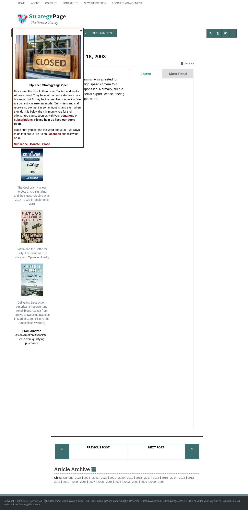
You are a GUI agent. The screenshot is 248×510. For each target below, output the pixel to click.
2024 (87, 477)
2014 (173, 477)
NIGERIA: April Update (148, 154)
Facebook (54, 134)
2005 (109, 481)
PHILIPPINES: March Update (153, 350)
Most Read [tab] (178, 74)
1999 (161, 481)
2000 (152, 481)
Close (46, 144)
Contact (51, 3)
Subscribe (21, 144)
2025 (78, 477)
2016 (156, 477)
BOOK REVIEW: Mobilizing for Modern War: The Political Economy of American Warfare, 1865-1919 (160, 381)
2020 (121, 477)
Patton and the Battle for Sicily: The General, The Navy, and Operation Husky (31, 234)
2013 (182, 477)
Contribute (70, 3)
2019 (130, 477)
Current (68, 477)
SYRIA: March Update (148, 357)
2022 (104, 477)
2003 (126, 481)
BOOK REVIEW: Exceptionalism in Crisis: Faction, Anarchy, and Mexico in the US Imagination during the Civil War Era (161, 286)
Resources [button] (103, 33)
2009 (74, 481)
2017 (147, 477)
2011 (57, 481)
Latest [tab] (146, 74)
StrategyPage (30, 501)
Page (41, 19)
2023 (95, 477)
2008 (83, 481)
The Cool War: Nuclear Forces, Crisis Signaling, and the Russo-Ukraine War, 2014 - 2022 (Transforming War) (32, 177)
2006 (100, 481)
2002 (135, 481)
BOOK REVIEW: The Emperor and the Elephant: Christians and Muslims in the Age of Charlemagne (160, 202)
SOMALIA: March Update (150, 250)
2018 (139, 477)
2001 (144, 481)
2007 (92, 481)
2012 (191, 477)
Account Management (127, 3)
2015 (165, 477)
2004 (118, 481)
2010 (66, 481)
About (35, 3)
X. (19, 138)
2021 (113, 477)
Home (21, 3)
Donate (35, 144)
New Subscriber (95, 3)
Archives (188, 63)
